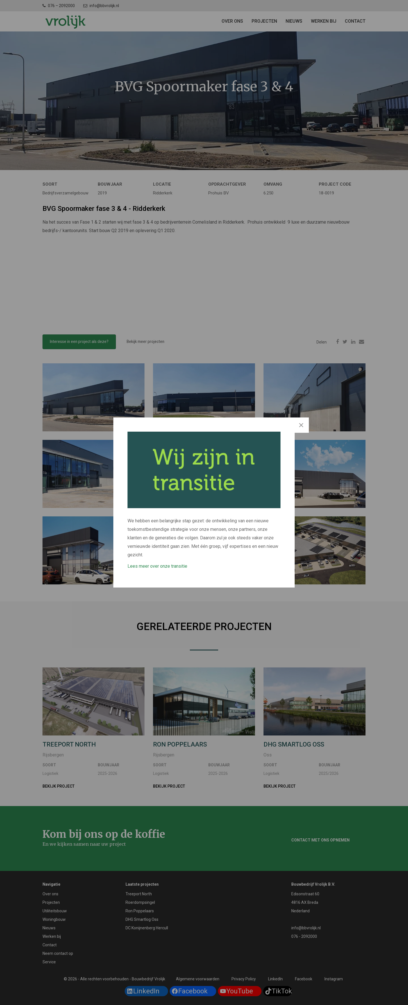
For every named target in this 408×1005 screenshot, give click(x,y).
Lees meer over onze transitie (157, 566)
